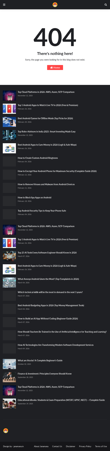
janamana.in (19, 446)
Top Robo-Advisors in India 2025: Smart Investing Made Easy (46, 131)
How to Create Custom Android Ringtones (38, 158)
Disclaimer (70, 446)
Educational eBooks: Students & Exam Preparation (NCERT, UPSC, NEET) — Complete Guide (61, 400)
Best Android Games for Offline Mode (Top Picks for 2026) (45, 118)
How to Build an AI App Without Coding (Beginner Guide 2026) (48, 318)
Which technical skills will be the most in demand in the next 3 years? (50, 292)
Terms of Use (101, 446)
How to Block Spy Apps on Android (34, 197)
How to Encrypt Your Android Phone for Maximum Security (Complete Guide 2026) (57, 171)
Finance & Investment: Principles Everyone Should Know (45, 373)
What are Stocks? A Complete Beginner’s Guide (40, 360)
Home (55, 67)
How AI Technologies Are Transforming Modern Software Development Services (55, 345)
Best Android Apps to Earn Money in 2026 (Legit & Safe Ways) (47, 144)
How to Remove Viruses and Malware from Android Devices (46, 184)
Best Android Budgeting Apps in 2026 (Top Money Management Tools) (51, 305)
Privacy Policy (85, 446)
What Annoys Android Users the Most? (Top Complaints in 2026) (48, 279)
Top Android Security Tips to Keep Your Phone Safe (42, 210)
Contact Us (57, 446)
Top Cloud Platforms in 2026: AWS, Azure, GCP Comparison (46, 92)
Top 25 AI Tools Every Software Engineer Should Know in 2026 (47, 252)
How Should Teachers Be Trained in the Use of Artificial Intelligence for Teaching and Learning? (62, 331)
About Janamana (41, 446)
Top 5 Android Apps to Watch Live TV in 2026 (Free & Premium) (48, 105)
